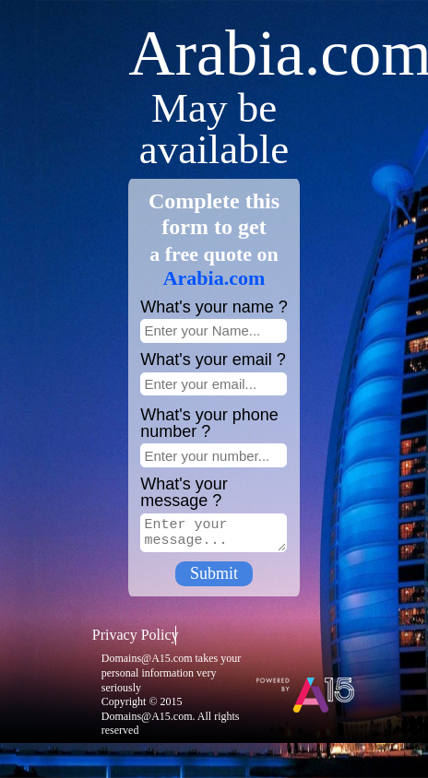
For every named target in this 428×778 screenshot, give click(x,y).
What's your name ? (214, 307)
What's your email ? (213, 359)
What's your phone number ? (209, 423)
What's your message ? (183, 492)
